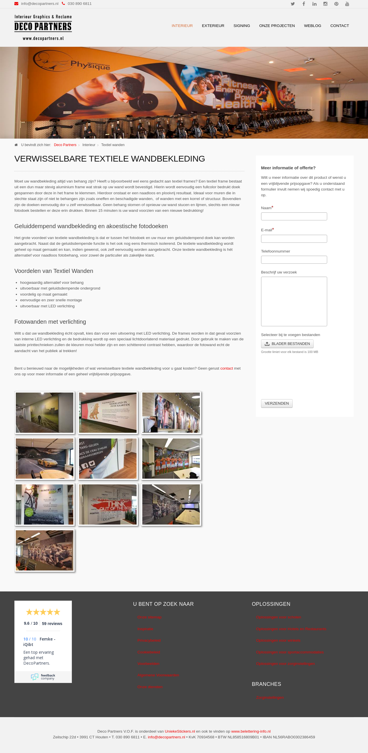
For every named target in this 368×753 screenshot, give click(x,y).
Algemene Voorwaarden (158, 675)
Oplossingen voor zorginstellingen (285, 663)
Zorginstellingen (270, 697)
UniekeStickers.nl (180, 731)
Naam (267, 207)
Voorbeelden (148, 663)
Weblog (312, 26)
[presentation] (304, 380)
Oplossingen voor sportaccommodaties (290, 652)
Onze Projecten (277, 26)
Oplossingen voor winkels (278, 640)
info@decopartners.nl (39, 3)
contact (226, 368)
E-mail (267, 229)
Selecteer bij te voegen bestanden (290, 335)
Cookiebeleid (148, 652)
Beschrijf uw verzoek (279, 272)
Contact (339, 26)
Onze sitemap (149, 617)
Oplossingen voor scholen (278, 617)
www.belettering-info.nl (251, 731)
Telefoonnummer (275, 251)
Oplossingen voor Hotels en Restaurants (291, 629)
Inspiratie (145, 629)
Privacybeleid (149, 640)
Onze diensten (150, 687)
